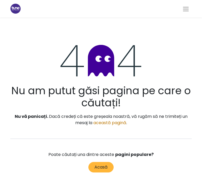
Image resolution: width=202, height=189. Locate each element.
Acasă (101, 167)
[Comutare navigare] (186, 9)
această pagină (109, 123)
